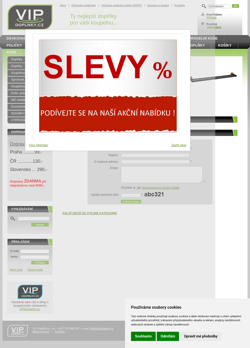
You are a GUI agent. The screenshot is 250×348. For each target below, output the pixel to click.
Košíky (225, 45)
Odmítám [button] (168, 336)
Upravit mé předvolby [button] (200, 336)
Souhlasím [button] (143, 336)
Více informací (38, 145)
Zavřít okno (178, 145)
